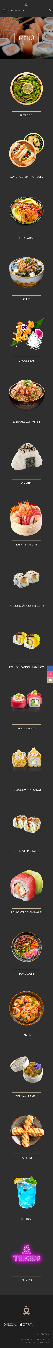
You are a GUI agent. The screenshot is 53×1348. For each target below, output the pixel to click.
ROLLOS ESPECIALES (26, 851)
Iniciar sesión (16, 10)
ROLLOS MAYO (26, 728)
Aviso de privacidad (37, 1342)
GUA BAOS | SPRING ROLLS (26, 176)
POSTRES (26, 1157)
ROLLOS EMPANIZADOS (26, 789)
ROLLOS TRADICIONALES (26, 912)
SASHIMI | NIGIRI (26, 544)
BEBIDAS (26, 1218)
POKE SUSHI (26, 973)
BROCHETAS (26, 360)
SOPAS (26, 299)
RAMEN (26, 1034)
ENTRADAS (27, 115)
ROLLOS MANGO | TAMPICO (26, 667)
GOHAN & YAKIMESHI (26, 421)
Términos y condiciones (35, 1339)
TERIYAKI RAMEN (26, 1096)
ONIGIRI (26, 483)
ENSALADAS (26, 238)
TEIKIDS (26, 1280)
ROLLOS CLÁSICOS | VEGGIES (26, 605)
